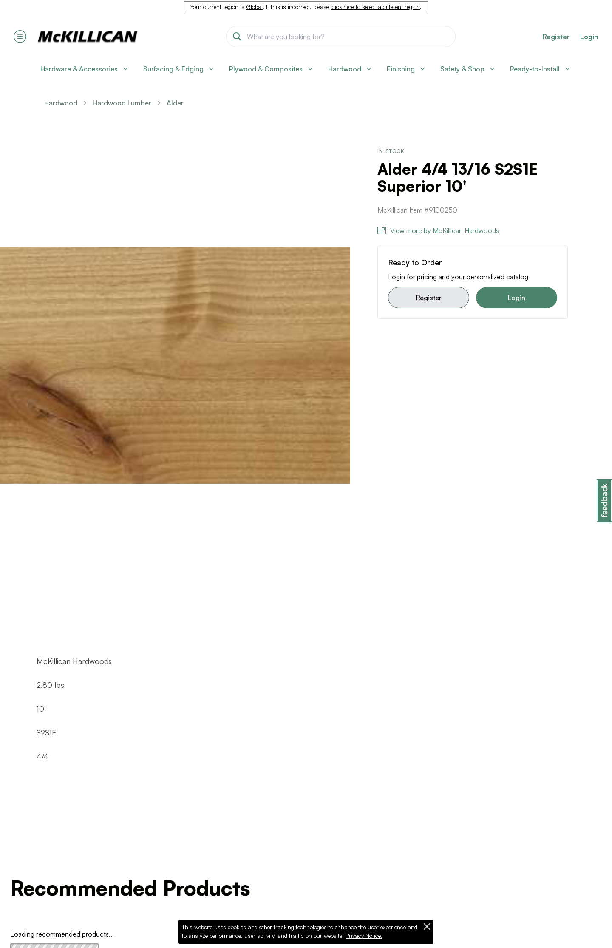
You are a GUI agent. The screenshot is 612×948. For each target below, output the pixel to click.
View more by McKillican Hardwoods (438, 230)
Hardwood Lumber (122, 103)
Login (589, 36)
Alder (175, 103)
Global (254, 6)
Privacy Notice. (364, 935)
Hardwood (60, 103)
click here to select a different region (375, 6)
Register (429, 297)
